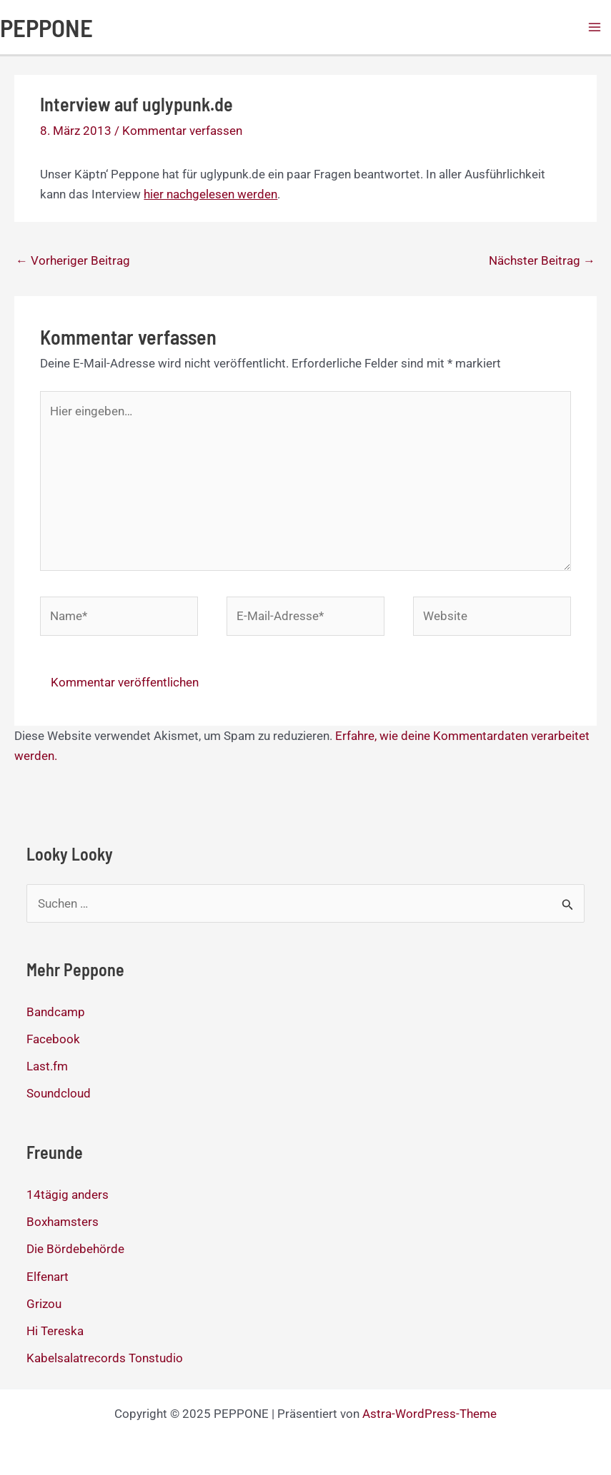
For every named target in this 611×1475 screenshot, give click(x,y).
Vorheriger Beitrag (73, 260)
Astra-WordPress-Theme (429, 1413)
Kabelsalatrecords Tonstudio (104, 1358)
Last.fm (47, 1066)
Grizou (43, 1304)
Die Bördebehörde (75, 1249)
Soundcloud (58, 1093)
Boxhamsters (62, 1222)
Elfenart (47, 1276)
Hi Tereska (55, 1331)
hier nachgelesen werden (210, 194)
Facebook (53, 1039)
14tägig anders (67, 1194)
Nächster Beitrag (542, 260)
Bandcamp (55, 1012)
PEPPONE (46, 27)
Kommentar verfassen (182, 130)
